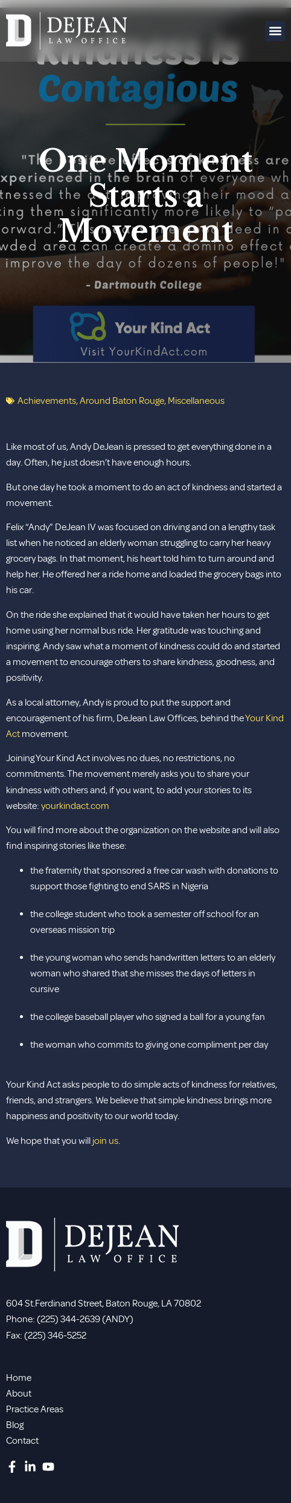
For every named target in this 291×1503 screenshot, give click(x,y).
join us (105, 1141)
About (18, 1394)
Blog (15, 1425)
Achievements (47, 401)
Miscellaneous (196, 401)
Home (18, 1378)
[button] (275, 31)
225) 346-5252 (57, 1335)
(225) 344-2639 (68, 1319)
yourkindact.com (75, 806)
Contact (22, 1441)
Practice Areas (34, 1409)
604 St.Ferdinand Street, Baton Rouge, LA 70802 (103, 1303)
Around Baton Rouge (122, 401)
